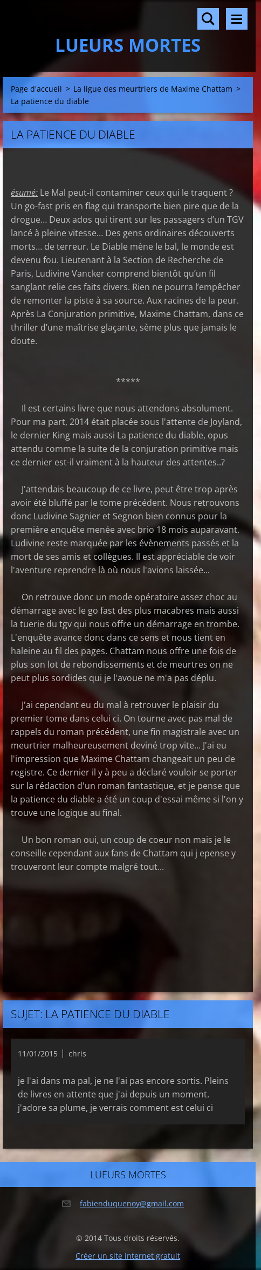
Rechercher (208, 19)
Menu (237, 19)
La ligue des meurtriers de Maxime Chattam (152, 89)
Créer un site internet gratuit (127, 1256)
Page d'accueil (36, 89)
